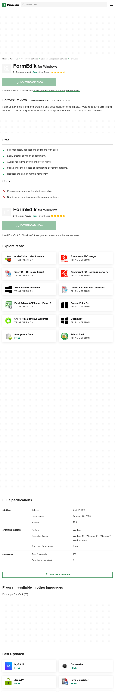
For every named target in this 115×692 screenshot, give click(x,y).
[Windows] (14, 58)
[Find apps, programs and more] (64, 4)
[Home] (4, 58)
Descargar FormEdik (12, 594)
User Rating (52, 72)
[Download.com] (10, 5)
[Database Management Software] (54, 58)
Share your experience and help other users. (56, 90)
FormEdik (35, 66)
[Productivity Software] (29, 58)
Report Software (57, 574)
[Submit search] (23, 4)
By (22, 72)
